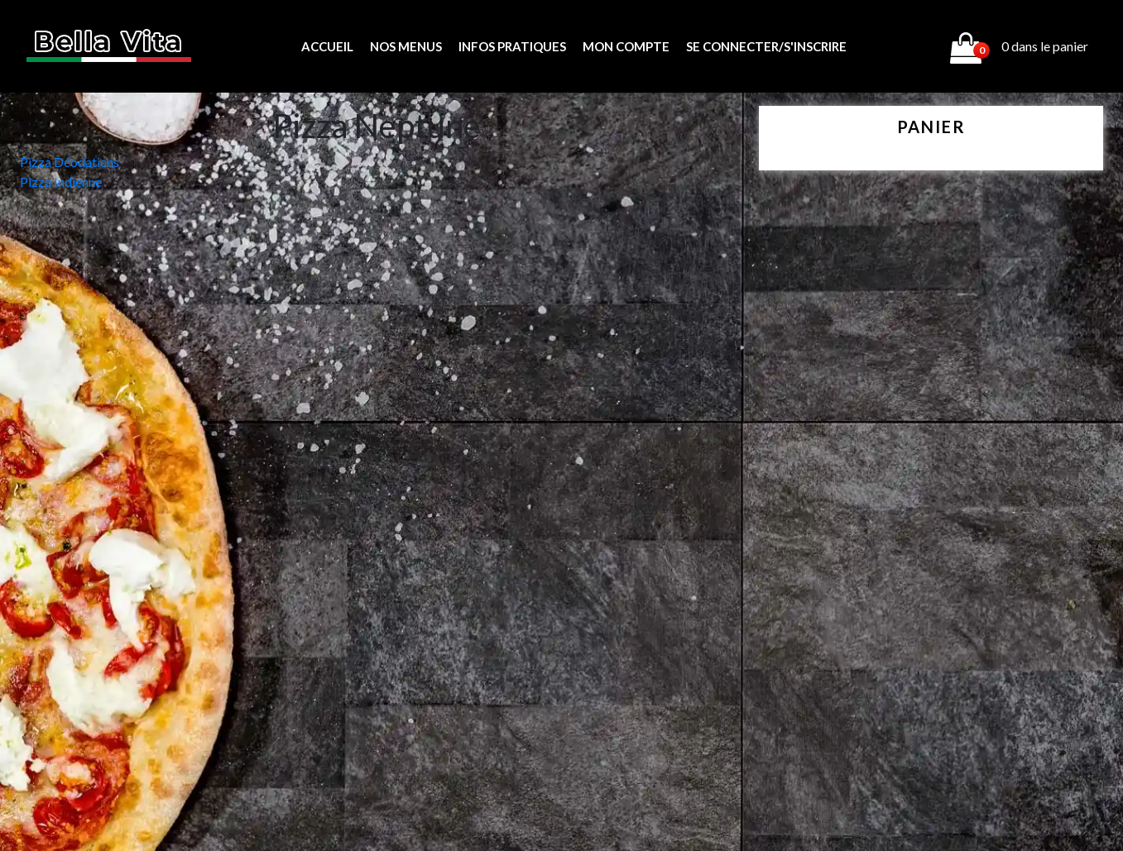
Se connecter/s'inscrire (766, 46)
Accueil (327, 46)
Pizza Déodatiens (69, 162)
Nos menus (406, 46)
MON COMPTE (626, 46)
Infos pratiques (512, 46)
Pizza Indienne (61, 181)
